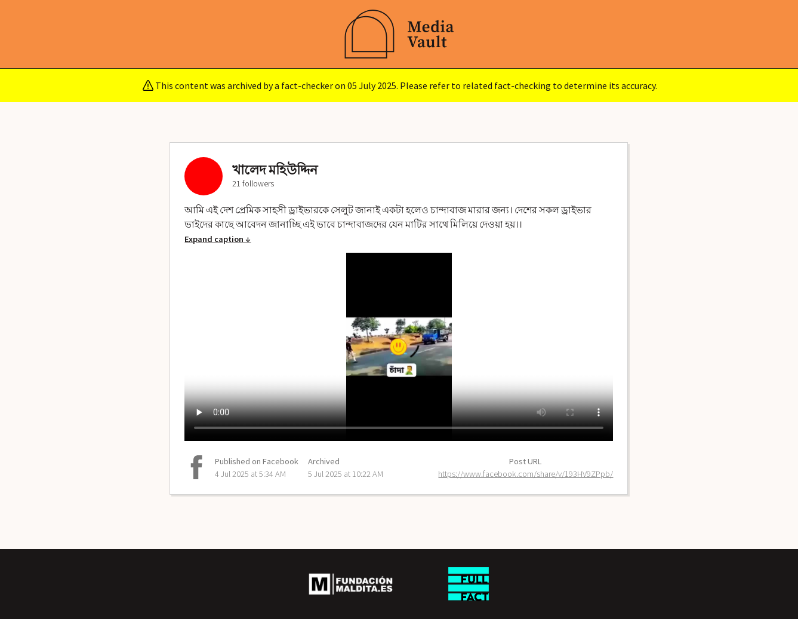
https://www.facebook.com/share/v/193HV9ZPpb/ (525, 473)
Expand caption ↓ (217, 239)
